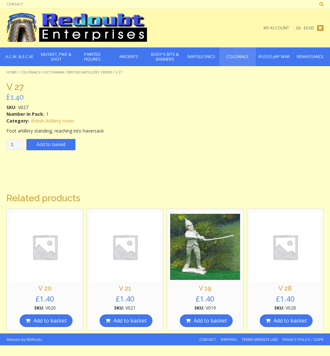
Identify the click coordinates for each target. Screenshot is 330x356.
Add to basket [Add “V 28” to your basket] (290, 320)
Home (11, 72)
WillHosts (34, 339)
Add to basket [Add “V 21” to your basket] (130, 320)
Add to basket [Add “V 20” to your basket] (50, 320)
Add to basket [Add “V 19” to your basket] (210, 320)
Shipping (228, 339)
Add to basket (50, 144)
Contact (14, 4)
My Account (276, 27)
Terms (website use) (259, 339)
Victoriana (53, 72)
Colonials (30, 72)
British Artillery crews (89, 72)
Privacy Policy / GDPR (303, 339)
